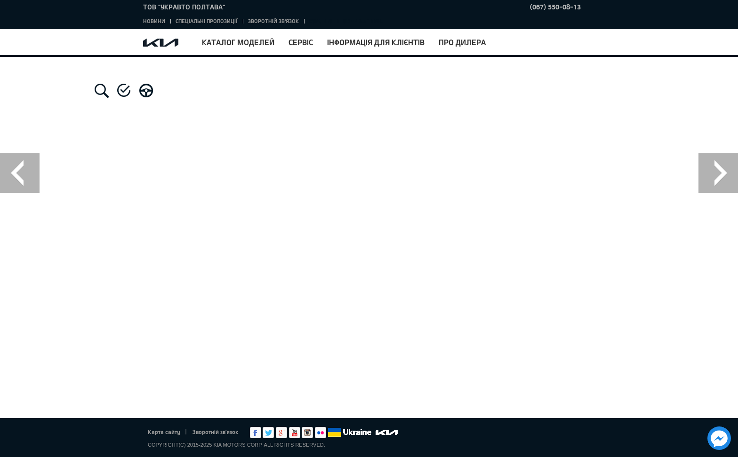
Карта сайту (164, 431)
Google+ (281, 432)
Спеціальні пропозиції (207, 21)
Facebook (255, 432)
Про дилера (462, 42)
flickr (320, 432)
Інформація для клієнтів (376, 42)
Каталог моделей (238, 42)
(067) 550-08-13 (555, 7)
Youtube (294, 432)
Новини (154, 21)
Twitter (268, 432)
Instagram (307, 432)
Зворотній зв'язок (273, 21)
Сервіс (301, 42)
